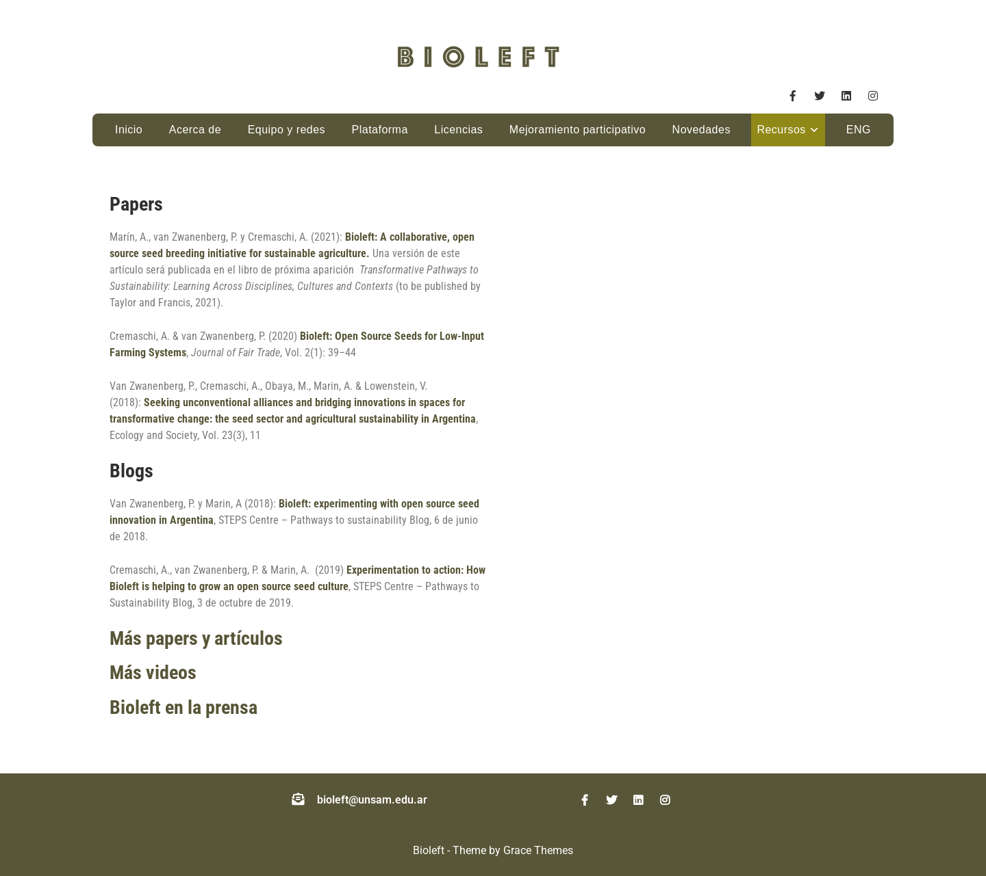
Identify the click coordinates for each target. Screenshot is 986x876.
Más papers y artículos (196, 638)
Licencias (458, 129)
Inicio (128, 129)
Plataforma (380, 129)
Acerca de (195, 129)
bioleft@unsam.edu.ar (372, 799)
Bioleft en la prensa (183, 707)
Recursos (781, 129)
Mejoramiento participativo (577, 129)
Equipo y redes (286, 129)
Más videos (153, 672)
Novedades (701, 129)
